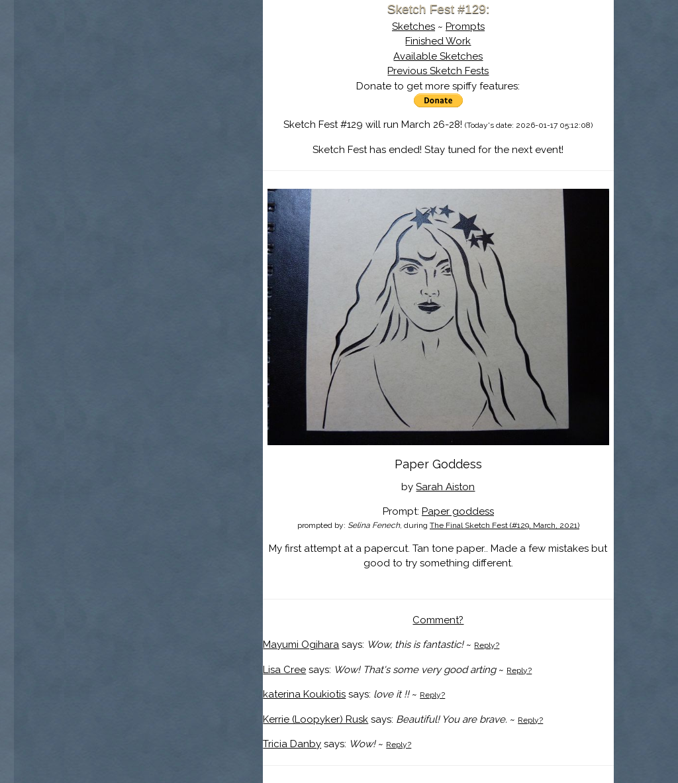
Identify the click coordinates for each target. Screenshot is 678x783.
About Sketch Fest (164, 95)
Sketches (413, 26)
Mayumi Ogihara (301, 645)
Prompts (465, 26)
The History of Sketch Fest (163, 115)
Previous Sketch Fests (438, 71)
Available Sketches (438, 56)
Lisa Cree (284, 670)
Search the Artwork (164, 135)
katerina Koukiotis (304, 694)
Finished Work (438, 41)
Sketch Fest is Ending (163, 75)
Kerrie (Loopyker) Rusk (315, 719)
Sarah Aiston (445, 487)
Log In (131, 156)
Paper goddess (458, 511)
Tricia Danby (292, 744)
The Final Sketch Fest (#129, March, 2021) (504, 525)
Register (191, 156)
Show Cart (143, 173)
